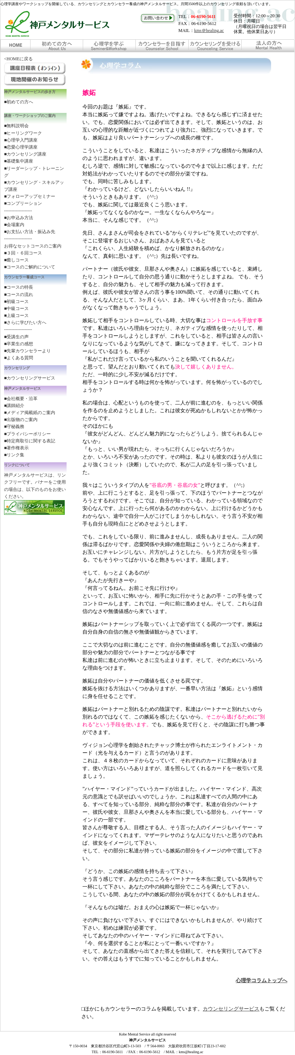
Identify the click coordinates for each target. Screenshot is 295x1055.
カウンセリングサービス (231, 1009)
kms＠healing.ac (209, 30)
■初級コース (16, 301)
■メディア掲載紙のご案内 (29, 412)
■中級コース (16, 308)
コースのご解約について (31, 267)
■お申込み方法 (18, 217)
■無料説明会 (16, 125)
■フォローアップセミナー (29, 196)
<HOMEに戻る (18, 58)
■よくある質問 (18, 357)
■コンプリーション (23, 203)
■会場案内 (14, 224)
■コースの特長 (18, 287)
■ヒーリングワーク (23, 133)
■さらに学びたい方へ (25, 322)
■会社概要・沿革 (21, 398)
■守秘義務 (14, 426)
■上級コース (16, 315)
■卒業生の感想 (18, 343)
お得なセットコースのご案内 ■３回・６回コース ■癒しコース (32, 253)
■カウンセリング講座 (25, 154)
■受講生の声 (16, 336)
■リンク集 (14, 454)
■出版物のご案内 (21, 419)
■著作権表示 (16, 447)
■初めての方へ (18, 101)
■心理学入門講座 (21, 140)
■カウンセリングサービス (29, 378)
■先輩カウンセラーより (27, 350)
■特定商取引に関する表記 (29, 440)
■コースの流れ (18, 294)
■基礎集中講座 (18, 161)
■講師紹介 (14, 405)
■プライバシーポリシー (27, 433)
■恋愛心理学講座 (21, 147)
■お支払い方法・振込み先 (29, 231)
